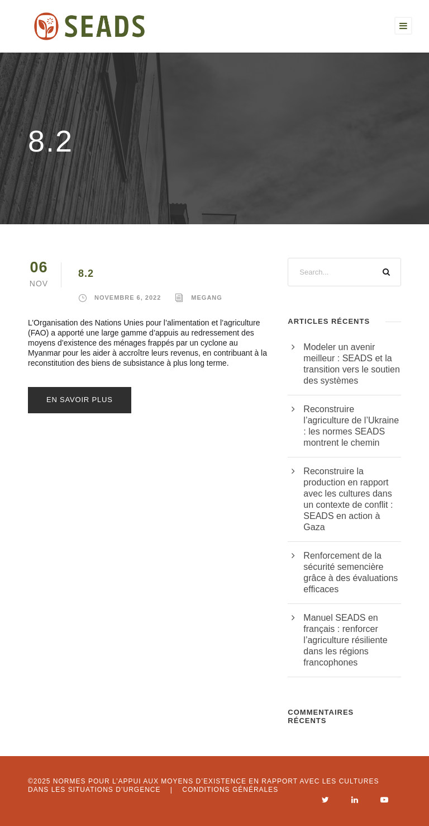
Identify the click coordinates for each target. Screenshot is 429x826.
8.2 (86, 273)
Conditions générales (230, 790)
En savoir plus (79, 399)
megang (206, 297)
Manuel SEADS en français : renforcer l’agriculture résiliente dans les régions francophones (345, 640)
